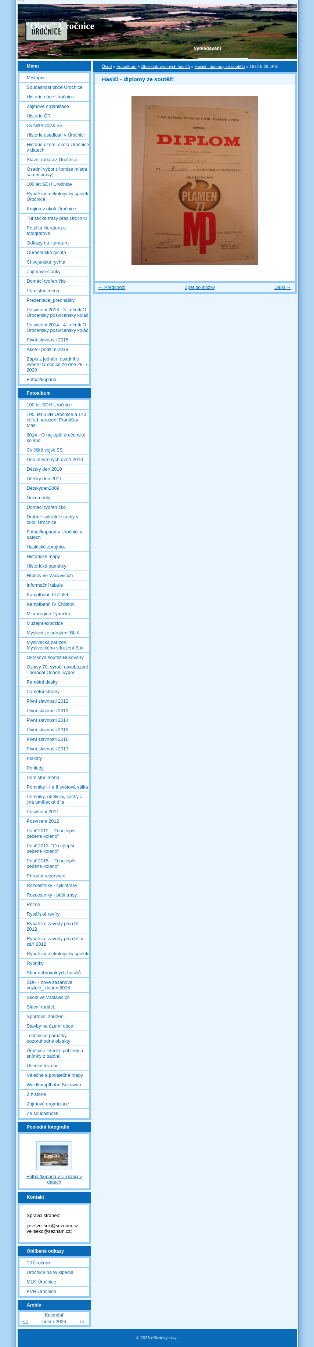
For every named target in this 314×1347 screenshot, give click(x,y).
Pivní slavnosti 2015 (48, 340)
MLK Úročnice (41, 1282)
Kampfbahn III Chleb (48, 594)
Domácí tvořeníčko (46, 281)
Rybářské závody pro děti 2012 (53, 926)
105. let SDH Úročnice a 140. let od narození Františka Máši (57, 420)
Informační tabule (45, 585)
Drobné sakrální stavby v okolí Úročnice (53, 519)
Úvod (107, 66)
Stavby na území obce (50, 1026)
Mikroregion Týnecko (49, 613)
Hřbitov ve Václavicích (50, 575)
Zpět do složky (200, 287)
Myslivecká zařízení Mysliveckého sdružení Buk (55, 645)
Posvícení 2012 (43, 821)
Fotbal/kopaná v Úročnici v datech (54, 534)
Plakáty (34, 758)
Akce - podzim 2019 (47, 349)
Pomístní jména (43, 290)
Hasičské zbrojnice (46, 547)
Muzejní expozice (45, 623)
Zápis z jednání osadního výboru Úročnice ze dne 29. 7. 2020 (58, 364)
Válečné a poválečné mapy (55, 1075)
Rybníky (35, 963)
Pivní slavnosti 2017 (48, 749)
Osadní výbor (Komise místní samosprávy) (57, 171)
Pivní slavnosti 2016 (48, 739)
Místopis (35, 77)
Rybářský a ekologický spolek (58, 953)
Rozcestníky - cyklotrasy (52, 885)
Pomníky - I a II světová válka (57, 787)
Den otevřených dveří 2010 (55, 459)
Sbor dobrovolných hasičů (165, 66)
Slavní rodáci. (41, 1007)
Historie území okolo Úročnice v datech (58, 147)
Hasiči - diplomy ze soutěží (220, 66)
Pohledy (35, 768)
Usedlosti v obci (43, 1065)
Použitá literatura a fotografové (46, 230)
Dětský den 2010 (44, 469)
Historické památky (46, 566)
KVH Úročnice (41, 1291)
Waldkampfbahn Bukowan (54, 1084)
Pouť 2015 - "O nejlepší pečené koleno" (51, 863)
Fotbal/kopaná (42, 379)
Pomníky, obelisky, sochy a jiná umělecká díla (55, 799)
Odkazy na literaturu (48, 243)
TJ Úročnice (39, 1262)
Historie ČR (39, 116)
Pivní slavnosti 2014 (48, 720)
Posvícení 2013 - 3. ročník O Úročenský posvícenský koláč (58, 312)
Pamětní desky (42, 682)
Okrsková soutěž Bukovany (55, 657)
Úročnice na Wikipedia (50, 1272)
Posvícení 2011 (43, 811)
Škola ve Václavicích (48, 997)
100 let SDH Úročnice (49, 184)
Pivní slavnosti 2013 (48, 710)
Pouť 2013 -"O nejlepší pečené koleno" (51, 848)
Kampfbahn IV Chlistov (51, 604)
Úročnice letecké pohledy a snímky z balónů (55, 1053)
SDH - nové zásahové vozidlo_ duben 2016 (49, 985)
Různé (33, 904)
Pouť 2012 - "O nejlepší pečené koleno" (51, 833)
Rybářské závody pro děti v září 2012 (55, 941)
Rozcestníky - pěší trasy (52, 895)
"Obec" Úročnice (59, 26)
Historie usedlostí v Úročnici (56, 135)
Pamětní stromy (43, 691)
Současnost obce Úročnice (55, 87)
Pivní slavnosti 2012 (48, 701)
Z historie (36, 1094)
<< (25, 1321)
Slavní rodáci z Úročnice (52, 159)
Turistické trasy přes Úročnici (57, 218)
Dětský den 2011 (44, 478)
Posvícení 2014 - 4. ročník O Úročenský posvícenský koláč (58, 327)
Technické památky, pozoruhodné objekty (49, 1038)
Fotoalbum (126, 66)
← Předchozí (112, 287)
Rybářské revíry (43, 914)
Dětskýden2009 (43, 488)
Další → (282, 287)
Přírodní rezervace (46, 876)
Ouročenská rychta (46, 252)
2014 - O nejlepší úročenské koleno (56, 437)
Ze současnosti (42, 1113)
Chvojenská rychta (46, 262)
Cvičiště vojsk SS (45, 125)
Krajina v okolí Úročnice (51, 208)
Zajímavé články (44, 271)
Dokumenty (39, 497)
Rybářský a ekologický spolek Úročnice (58, 196)
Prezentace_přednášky (51, 300)
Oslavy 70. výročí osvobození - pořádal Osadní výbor (57, 669)
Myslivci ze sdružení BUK (53, 633)
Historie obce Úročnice (50, 96)
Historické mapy (43, 556)
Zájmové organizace (48, 106)
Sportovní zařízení (46, 1016)
